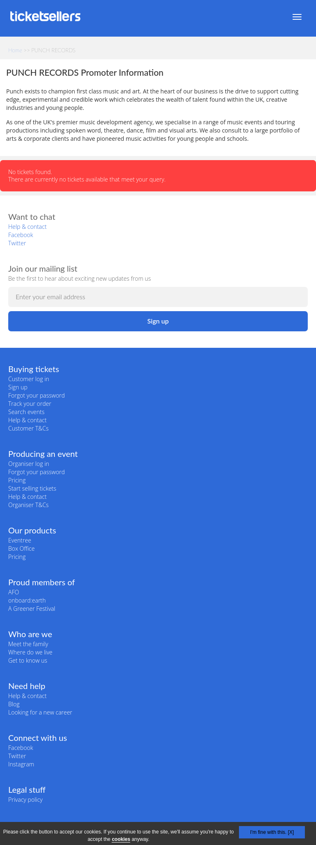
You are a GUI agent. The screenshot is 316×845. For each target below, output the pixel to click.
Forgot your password (36, 395)
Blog (13, 704)
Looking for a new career (40, 712)
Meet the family (28, 644)
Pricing (17, 480)
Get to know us (27, 660)
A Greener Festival (31, 608)
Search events (26, 412)
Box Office (21, 548)
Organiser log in (28, 464)
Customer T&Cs (28, 428)
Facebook (20, 235)
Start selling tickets (32, 488)
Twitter (17, 243)
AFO (13, 592)
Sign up (18, 387)
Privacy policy (25, 799)
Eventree (19, 540)
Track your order (29, 403)
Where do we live (30, 652)
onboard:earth (27, 600)
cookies (121, 839)
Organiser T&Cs (28, 505)
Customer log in (28, 379)
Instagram (21, 764)
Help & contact (27, 226)
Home (15, 50)
